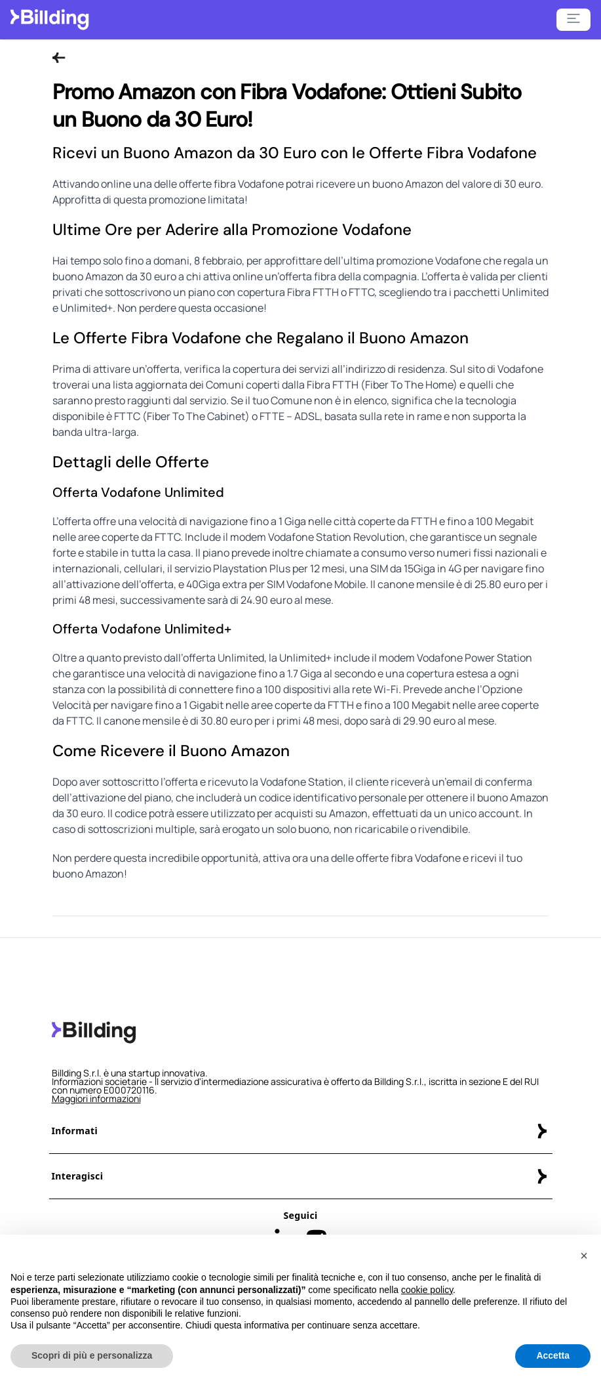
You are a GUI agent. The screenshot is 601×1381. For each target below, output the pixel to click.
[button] (583, 1256)
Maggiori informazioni (96, 1098)
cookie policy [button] (427, 1290)
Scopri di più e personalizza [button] (91, 1356)
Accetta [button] (553, 1356)
